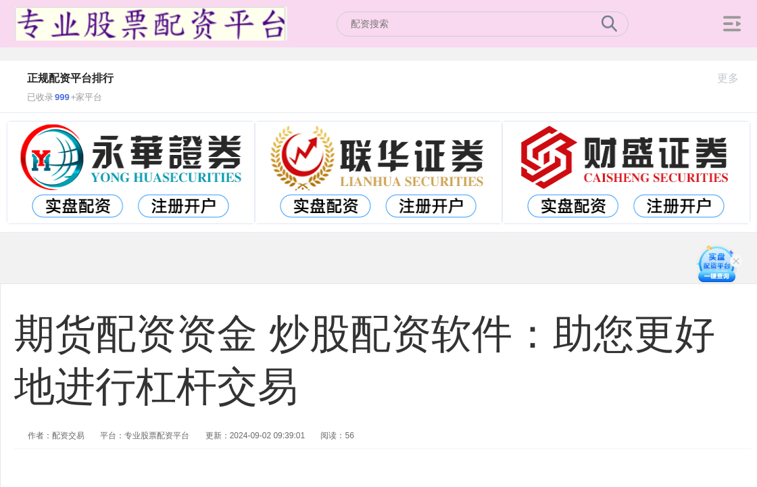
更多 (733, 78)
